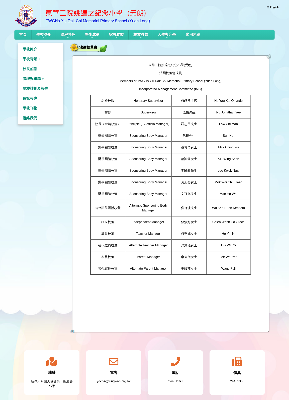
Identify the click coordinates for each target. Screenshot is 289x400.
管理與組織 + (33, 79)
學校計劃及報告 (35, 89)
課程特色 (68, 36)
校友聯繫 (140, 36)
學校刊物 (30, 108)
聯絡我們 (30, 118)
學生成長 (92, 36)
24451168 (175, 381)
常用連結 (193, 35)
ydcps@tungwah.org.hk (113, 381)
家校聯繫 (116, 36)
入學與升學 (167, 36)
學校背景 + (31, 59)
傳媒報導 (30, 98)
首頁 (22, 35)
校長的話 (30, 69)
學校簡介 (43, 36)
